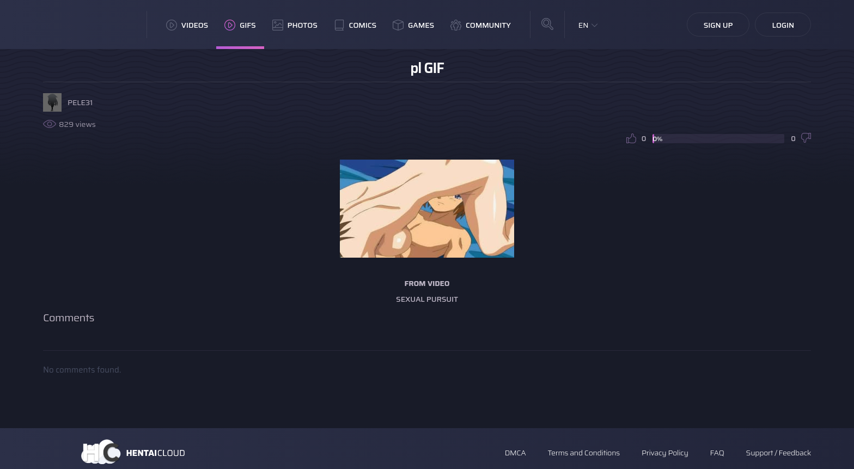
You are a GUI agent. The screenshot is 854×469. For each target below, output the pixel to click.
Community (480, 25)
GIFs (240, 25)
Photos (295, 25)
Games (413, 25)
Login (783, 25)
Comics (355, 25)
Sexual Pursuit (427, 299)
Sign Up (718, 25)
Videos (187, 25)
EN (583, 25)
